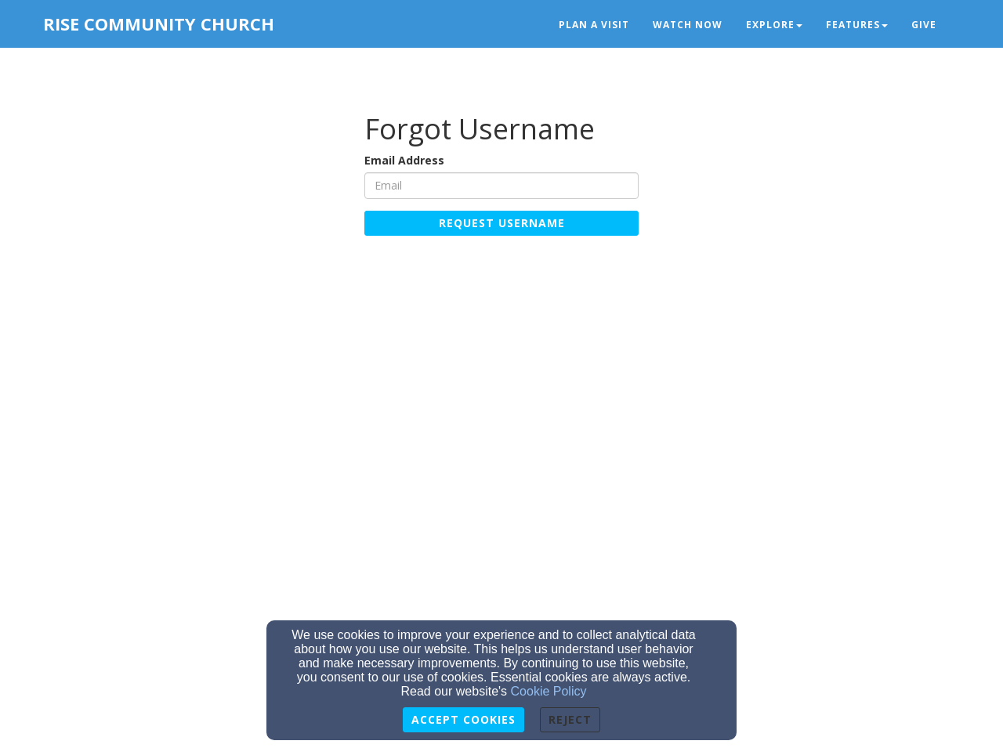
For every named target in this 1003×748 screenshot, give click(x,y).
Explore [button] (774, 24)
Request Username (502, 222)
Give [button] (923, 24)
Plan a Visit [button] (594, 24)
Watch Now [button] (687, 24)
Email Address (404, 160)
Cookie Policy (549, 691)
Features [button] (857, 24)
